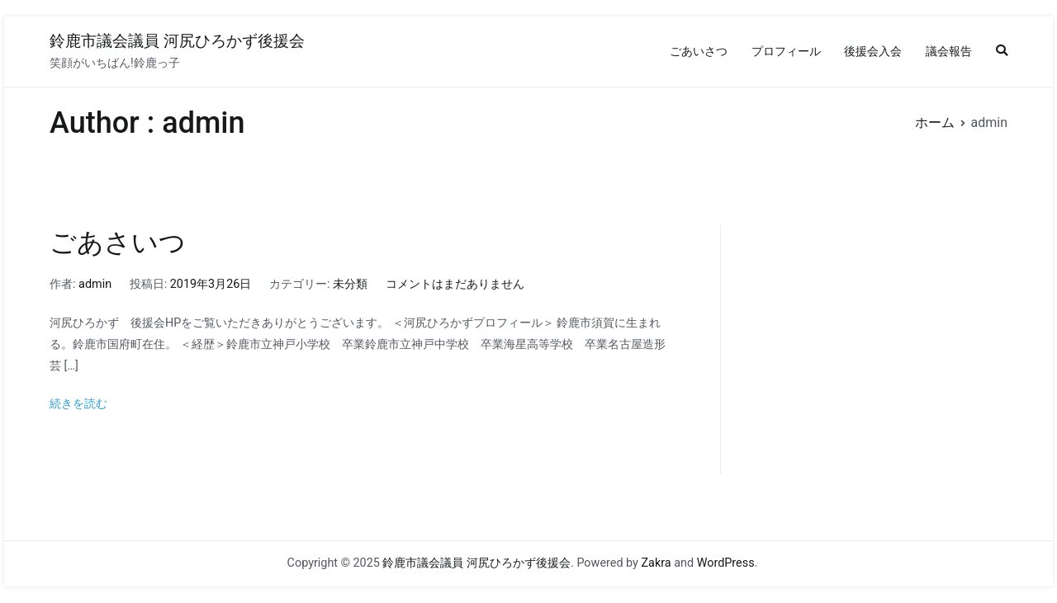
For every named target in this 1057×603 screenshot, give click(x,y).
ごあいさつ (699, 52)
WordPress (726, 563)
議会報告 (949, 52)
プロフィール (786, 52)
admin (94, 284)
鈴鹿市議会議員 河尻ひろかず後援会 (177, 40)
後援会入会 (873, 52)
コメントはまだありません (455, 284)
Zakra (656, 563)
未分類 (350, 284)
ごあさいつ (118, 242)
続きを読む (78, 404)
